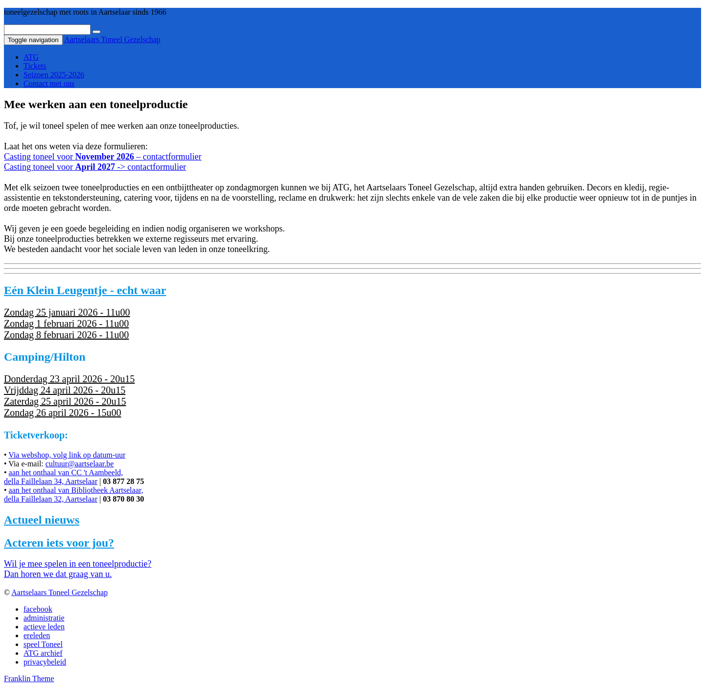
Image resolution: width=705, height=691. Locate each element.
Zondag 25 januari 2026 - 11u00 (67, 312)
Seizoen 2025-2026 (54, 74)
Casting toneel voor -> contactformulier (95, 167)
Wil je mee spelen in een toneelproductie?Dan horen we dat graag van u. (77, 569)
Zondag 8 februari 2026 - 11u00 (66, 334)
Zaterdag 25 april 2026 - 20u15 (65, 401)
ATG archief (43, 653)
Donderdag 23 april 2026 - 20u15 (69, 378)
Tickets (35, 66)
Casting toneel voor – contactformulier (103, 156)
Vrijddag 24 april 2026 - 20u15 (64, 390)
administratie (44, 618)
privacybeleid (45, 662)
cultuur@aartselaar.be (80, 464)
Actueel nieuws (41, 519)
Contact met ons (49, 83)
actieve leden (44, 626)
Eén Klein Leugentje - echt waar (85, 290)
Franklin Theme (29, 678)
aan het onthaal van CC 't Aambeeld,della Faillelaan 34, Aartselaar (63, 476)
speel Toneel (43, 644)
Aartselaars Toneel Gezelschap (112, 39)
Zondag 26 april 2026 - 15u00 (62, 412)
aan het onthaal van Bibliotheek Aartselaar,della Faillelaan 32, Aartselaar (73, 494)
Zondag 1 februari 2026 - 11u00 (66, 323)
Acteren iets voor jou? (59, 542)
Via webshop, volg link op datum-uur (66, 455)
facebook (38, 609)
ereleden (37, 635)
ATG (31, 57)
